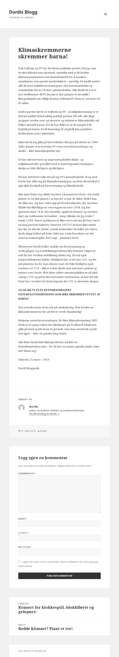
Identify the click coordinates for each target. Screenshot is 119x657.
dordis (43, 430)
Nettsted (24, 547)
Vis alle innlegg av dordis (43, 413)
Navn (22, 518)
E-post (23, 532)
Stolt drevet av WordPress (32, 650)
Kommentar (26, 473)
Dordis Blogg (23, 12)
